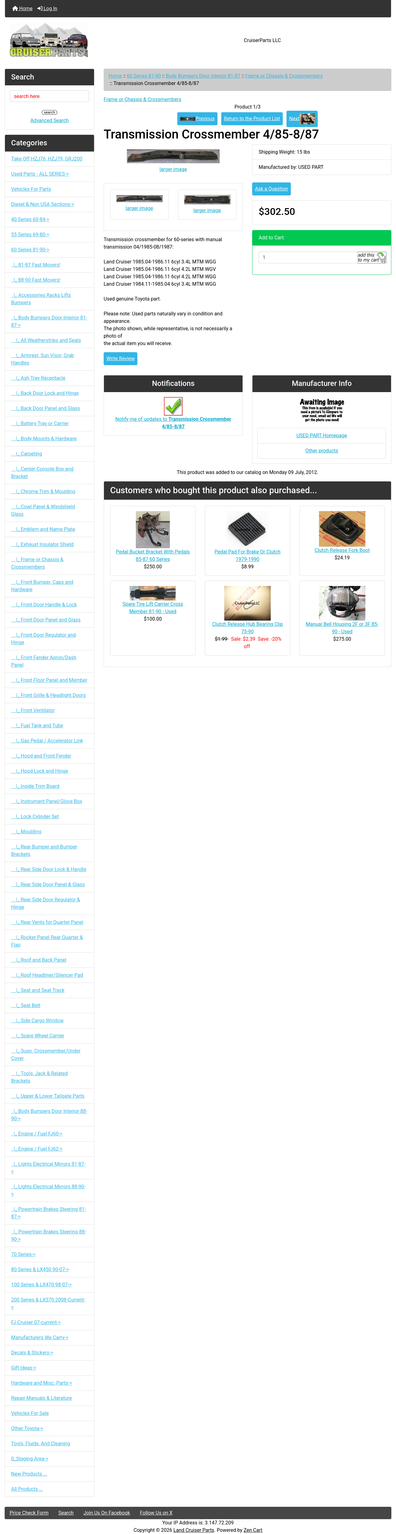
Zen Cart (252, 1530)
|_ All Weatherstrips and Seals (46, 340)
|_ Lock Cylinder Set (35, 816)
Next (302, 118)
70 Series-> (23, 1254)
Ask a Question (271, 189)
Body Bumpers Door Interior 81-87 (203, 76)
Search (66, 1513)
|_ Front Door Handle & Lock (44, 605)
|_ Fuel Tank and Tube (37, 726)
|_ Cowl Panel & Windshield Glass (43, 510)
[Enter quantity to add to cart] (308, 257)
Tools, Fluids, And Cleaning (40, 1443)
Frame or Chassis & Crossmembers (284, 76)
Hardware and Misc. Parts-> (41, 1383)
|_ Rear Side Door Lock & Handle (48, 869)
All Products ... (27, 1489)
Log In (47, 8)
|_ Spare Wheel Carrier (37, 1036)
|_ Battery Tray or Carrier (40, 423)
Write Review (120, 358)
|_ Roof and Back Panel (38, 960)
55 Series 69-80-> (30, 234)
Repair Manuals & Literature (41, 1398)
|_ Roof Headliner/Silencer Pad (47, 975)
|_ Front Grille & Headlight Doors (48, 695)
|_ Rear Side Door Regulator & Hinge (45, 903)
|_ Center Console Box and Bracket (42, 472)
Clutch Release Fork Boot (342, 550)
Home (22, 8)
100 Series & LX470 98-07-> (41, 1285)
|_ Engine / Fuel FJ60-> (36, 1134)
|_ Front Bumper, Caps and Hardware (42, 585)
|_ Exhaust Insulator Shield (42, 544)
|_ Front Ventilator (33, 710)
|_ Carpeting (26, 454)
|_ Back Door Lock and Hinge (45, 393)
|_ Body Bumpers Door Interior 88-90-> (49, 1115)
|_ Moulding (26, 832)
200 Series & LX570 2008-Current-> (48, 1303)
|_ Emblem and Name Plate (43, 529)
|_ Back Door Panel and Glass (45, 408)
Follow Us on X (156, 1513)
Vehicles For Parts (31, 189)
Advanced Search (49, 120)
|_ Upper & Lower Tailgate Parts (47, 1096)
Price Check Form (29, 1513)
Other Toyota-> (27, 1428)
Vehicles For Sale (30, 1413)
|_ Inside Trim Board (35, 786)
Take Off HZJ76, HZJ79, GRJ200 (46, 159)
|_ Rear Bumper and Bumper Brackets (44, 850)
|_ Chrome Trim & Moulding (43, 491)
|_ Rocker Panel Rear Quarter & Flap (47, 941)
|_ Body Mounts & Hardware (44, 439)
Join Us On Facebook (107, 1513)
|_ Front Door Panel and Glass (46, 620)
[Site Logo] (69, 40)
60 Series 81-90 (144, 76)
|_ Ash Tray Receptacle (38, 378)
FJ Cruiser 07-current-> (36, 1322)
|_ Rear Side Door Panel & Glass (48, 884)
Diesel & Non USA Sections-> (42, 204)
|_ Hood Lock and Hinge (39, 771)
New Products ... (29, 1474)
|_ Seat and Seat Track (37, 990)
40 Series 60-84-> (30, 219)
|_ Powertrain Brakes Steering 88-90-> (48, 1235)
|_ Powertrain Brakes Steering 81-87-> (48, 1213)
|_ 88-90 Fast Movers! (35, 280)
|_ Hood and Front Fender (41, 756)
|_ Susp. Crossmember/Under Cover (45, 1054)
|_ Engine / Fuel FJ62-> (36, 1149)
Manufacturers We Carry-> (39, 1337)
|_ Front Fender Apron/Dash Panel (43, 661)
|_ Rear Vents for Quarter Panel (47, 922)
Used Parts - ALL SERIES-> (40, 174)
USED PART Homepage (321, 435)
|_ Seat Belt (25, 1005)
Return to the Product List (252, 119)
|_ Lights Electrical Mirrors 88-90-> (48, 1190)
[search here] (49, 96)
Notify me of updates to (173, 416)
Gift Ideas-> (23, 1368)
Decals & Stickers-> (32, 1353)
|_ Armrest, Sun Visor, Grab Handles (42, 359)
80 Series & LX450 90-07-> (40, 1269)
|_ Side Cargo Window (37, 1020)
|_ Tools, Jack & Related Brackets (39, 1077)
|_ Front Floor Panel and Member (49, 680)
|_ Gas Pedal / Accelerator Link (47, 741)
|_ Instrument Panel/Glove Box (46, 801)
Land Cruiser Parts (194, 1530)
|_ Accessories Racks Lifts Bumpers (41, 299)
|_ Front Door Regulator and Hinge (43, 638)
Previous (197, 119)
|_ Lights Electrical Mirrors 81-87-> (48, 1167)
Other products (321, 451)
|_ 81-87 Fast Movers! (35, 265)
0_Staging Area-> (29, 1459)
